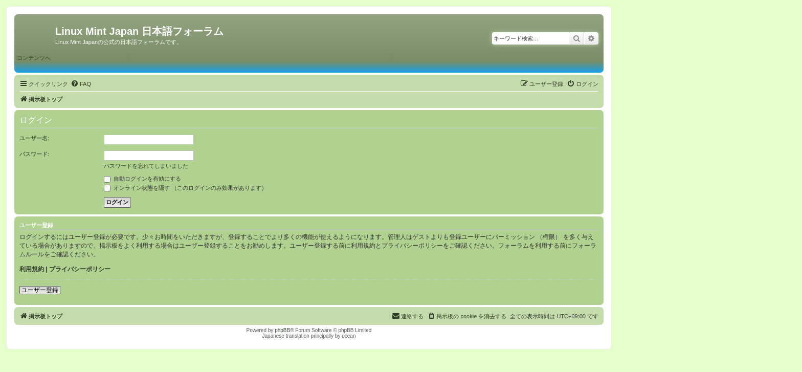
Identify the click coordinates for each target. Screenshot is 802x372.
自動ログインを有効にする (142, 179)
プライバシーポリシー (79, 269)
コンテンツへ (34, 58)
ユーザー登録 (39, 290)
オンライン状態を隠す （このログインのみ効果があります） (185, 188)
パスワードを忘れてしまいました (146, 166)
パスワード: (34, 154)
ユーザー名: (34, 138)
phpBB (282, 330)
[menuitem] (81, 84)
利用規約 (31, 269)
